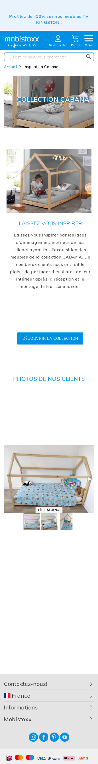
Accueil (10, 66)
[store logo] (22, 42)
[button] (89, 479)
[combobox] (49, 56)
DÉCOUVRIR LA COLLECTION (50, 338)
